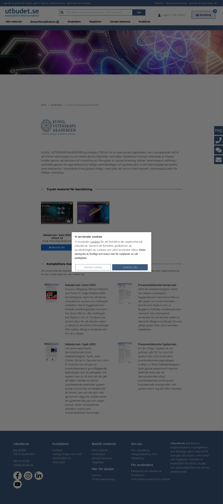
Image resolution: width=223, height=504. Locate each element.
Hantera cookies (93, 267)
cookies (95, 241)
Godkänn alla (130, 267)
